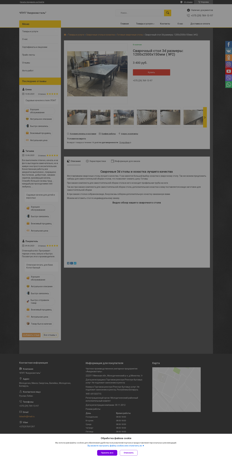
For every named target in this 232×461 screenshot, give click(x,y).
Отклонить (129, 453)
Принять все (107, 453)
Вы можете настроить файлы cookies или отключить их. (115, 446)
